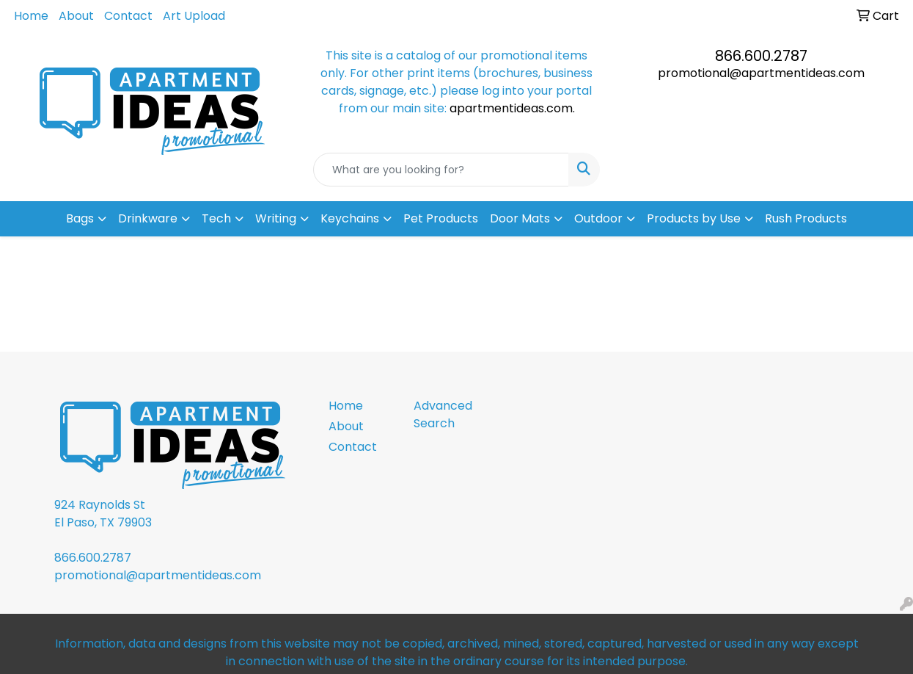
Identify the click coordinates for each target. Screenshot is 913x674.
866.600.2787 (761, 56)
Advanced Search (443, 414)
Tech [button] (216, 218)
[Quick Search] (441, 169)
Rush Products (806, 218)
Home (31, 15)
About (76, 15)
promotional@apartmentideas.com (761, 73)
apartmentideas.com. (512, 108)
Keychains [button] (349, 218)
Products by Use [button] (694, 218)
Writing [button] (275, 218)
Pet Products (440, 218)
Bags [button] (80, 218)
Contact (128, 15)
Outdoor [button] (598, 218)
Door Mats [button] (520, 218)
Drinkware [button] (147, 218)
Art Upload (194, 15)
